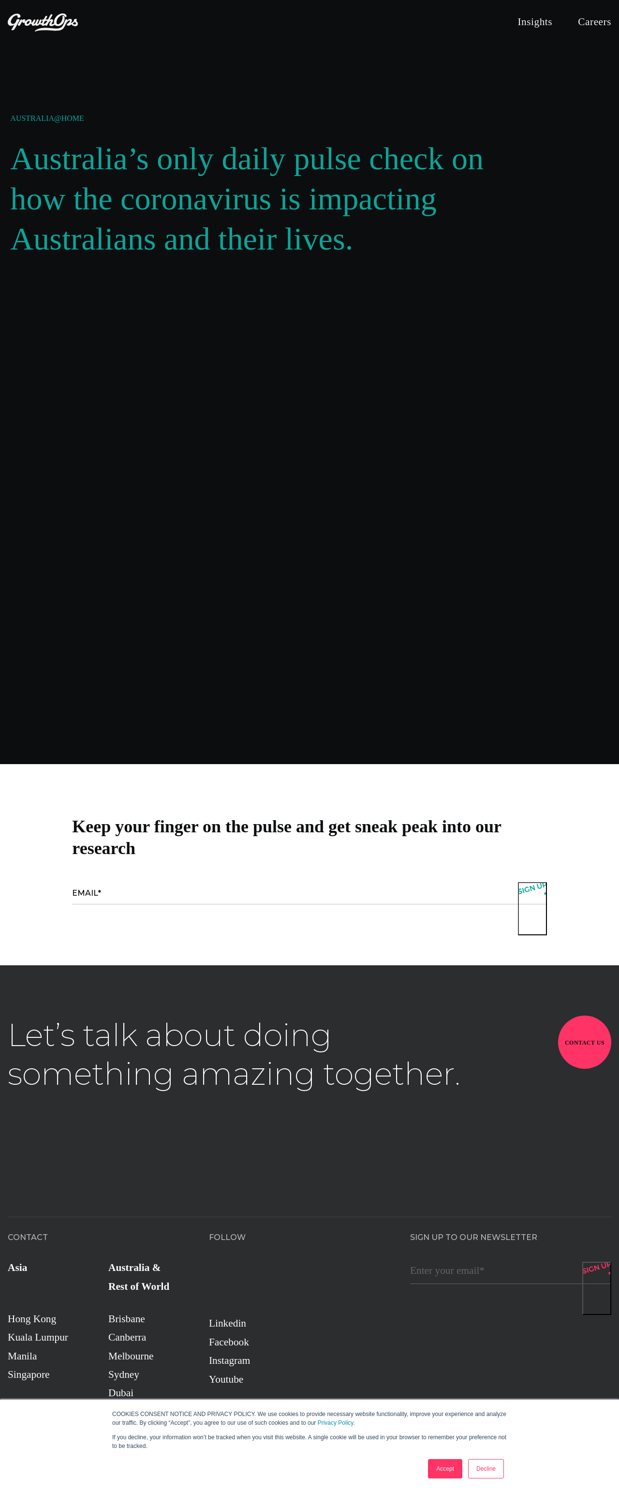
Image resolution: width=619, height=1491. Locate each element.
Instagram (229, 1360)
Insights (534, 22)
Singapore (28, 1374)
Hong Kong (32, 1319)
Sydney (123, 1374)
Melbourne (131, 1356)
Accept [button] (445, 1468)
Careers (594, 22)
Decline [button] (486, 1468)
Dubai (120, 1393)
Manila (22, 1356)
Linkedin (227, 1323)
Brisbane (126, 1319)
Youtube (226, 1379)
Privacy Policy (336, 1422)
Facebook (229, 1342)
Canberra (127, 1337)
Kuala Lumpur (38, 1337)
